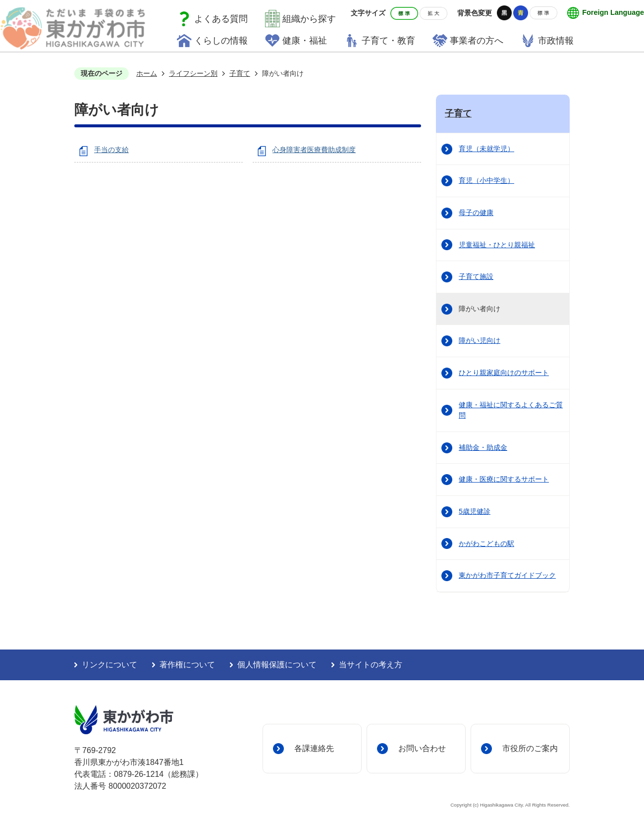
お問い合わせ (422, 748)
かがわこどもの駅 (486, 543)
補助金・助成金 (483, 447)
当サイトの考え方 (370, 664)
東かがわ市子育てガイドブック (507, 575)
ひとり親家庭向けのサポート (504, 373)
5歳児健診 (474, 511)
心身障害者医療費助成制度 (314, 150)
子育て (239, 73)
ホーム (146, 73)
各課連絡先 (314, 748)
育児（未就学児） (486, 149)
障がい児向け (479, 340)
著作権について (187, 664)
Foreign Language (613, 12)
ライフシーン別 (193, 73)
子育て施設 (476, 276)
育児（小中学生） (486, 180)
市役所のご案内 (530, 748)
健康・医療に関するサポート (504, 479)
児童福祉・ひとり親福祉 (497, 245)
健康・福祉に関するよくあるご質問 (511, 410)
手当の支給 (111, 150)
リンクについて (109, 664)
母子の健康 (476, 213)
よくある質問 (221, 19)
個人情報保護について (277, 664)
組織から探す (309, 19)
